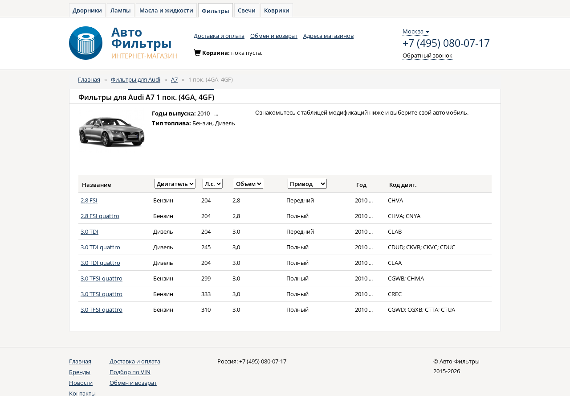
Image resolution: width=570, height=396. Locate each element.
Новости (81, 383)
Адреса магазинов (328, 36)
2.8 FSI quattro (100, 216)
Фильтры (215, 11)
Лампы (120, 10)
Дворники (87, 10)
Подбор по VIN (130, 372)
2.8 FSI (89, 200)
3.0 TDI (89, 231)
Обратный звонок (427, 55)
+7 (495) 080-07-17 (446, 43)
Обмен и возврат (273, 36)
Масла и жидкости (166, 10)
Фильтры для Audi (135, 79)
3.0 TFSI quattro (101, 278)
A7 (174, 79)
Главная (89, 79)
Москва (416, 31)
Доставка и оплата (219, 36)
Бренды (79, 372)
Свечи (247, 10)
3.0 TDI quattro (100, 247)
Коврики (276, 10)
